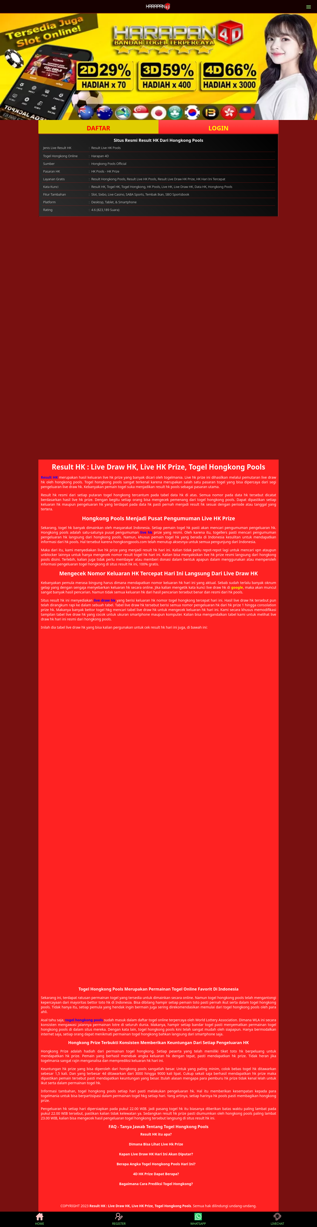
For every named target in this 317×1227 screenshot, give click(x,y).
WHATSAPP (198, 1219)
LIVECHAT (277, 1219)
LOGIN (219, 128)
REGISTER (119, 1219)
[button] (158, 1134)
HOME (39, 1219)
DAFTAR (98, 128)
